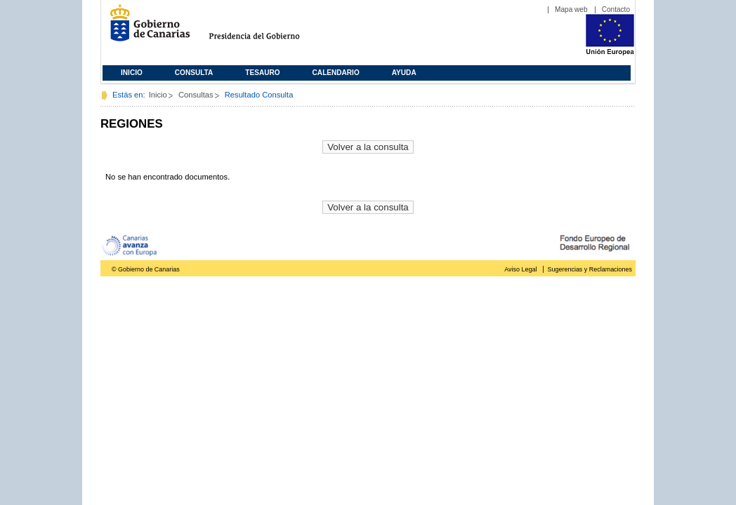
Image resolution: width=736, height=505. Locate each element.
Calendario (336, 72)
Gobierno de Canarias (145, 28)
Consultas (195, 94)
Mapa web (571, 9)
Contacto (616, 9)
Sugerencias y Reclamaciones (590, 269)
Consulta (194, 72)
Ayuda (404, 72)
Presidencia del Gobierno (267, 28)
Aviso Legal (520, 269)
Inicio (132, 72)
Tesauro (262, 72)
